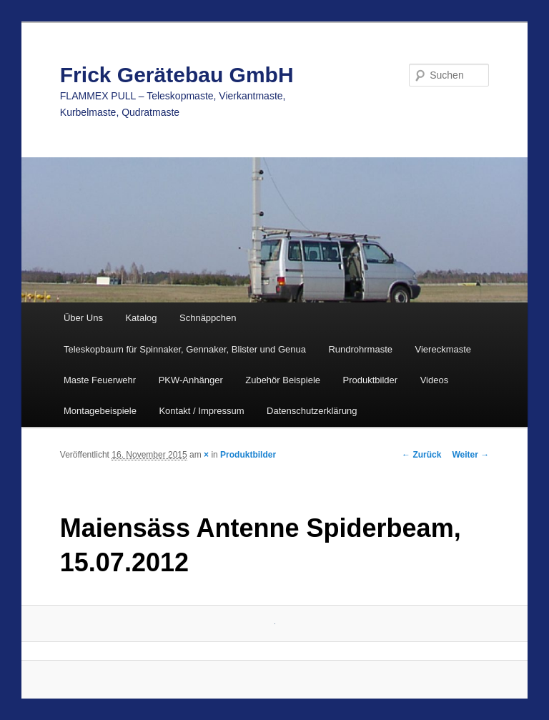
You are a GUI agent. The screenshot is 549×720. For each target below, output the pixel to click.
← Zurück (421, 455)
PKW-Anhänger (191, 380)
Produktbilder (370, 380)
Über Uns (83, 317)
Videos (434, 380)
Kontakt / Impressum (201, 410)
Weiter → (470, 455)
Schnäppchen (208, 317)
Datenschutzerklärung (312, 410)
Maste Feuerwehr (100, 380)
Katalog (141, 317)
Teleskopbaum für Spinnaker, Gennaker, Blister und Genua (185, 349)
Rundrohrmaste (360, 349)
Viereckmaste (443, 349)
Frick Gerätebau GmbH (177, 75)
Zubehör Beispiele (282, 380)
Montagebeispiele (100, 410)
